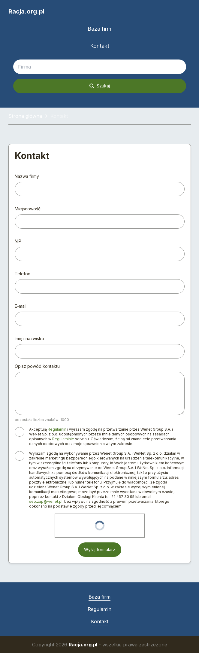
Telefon (22, 273)
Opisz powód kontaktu (37, 366)
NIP (18, 241)
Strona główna (25, 116)
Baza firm (99, 29)
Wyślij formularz (99, 549)
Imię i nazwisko (29, 338)
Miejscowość (28, 208)
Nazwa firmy (27, 176)
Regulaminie (63, 439)
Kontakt (99, 46)
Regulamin (57, 429)
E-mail (20, 306)
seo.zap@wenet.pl (45, 501)
